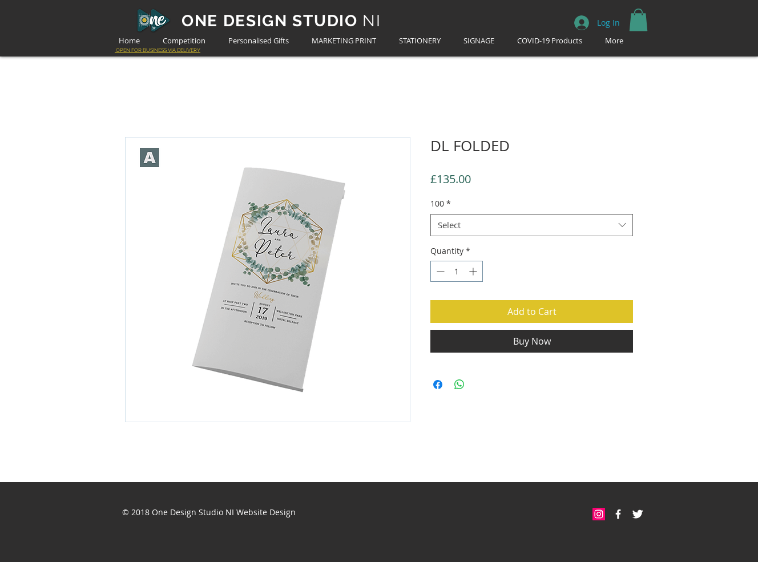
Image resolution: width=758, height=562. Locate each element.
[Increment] (474, 271)
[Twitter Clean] (637, 514)
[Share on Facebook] (438, 384)
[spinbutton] (456, 271)
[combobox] (531, 225)
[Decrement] (439, 271)
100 (440, 203)
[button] (638, 20)
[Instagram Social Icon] (598, 514)
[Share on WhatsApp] (459, 384)
